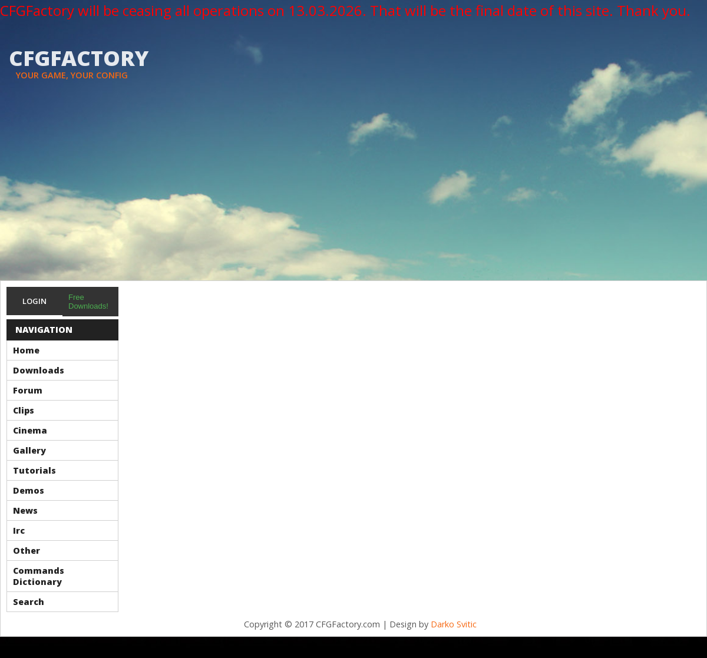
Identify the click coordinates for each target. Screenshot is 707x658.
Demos (28, 490)
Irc (19, 530)
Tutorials (34, 470)
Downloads (38, 370)
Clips (23, 410)
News (25, 510)
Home (26, 350)
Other (26, 550)
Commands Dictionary (38, 576)
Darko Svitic (454, 624)
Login (34, 301)
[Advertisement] (354, 192)
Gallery (29, 450)
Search (28, 601)
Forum (27, 390)
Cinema (30, 430)
